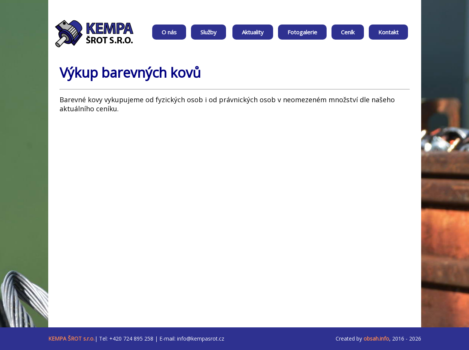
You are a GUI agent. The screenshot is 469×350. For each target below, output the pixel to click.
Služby (208, 32)
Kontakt (388, 32)
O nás (169, 32)
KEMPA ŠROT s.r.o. (71, 338)
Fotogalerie (302, 32)
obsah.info (376, 338)
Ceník (347, 32)
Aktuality (253, 32)
